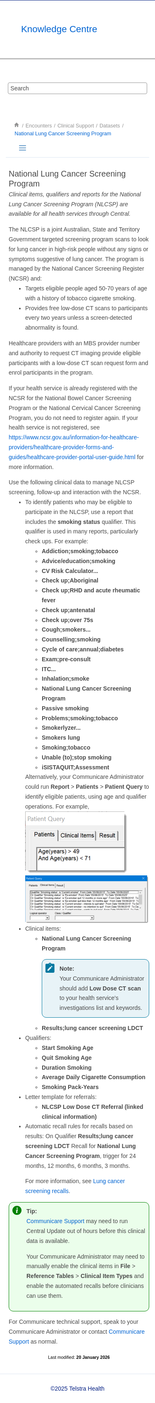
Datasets (110, 126)
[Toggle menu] (144, 29)
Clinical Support (75, 126)
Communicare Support (55, 1221)
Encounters (39, 126)
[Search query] (78, 88)
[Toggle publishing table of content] (22, 148)
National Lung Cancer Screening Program (62, 134)
